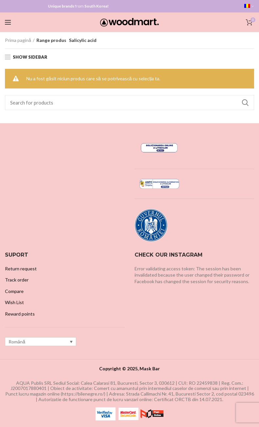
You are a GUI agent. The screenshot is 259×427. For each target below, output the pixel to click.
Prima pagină (18, 40)
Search (245, 102)
